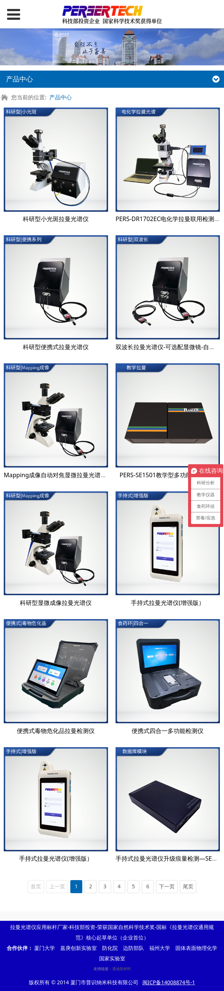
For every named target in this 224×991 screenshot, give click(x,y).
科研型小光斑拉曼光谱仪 (56, 219)
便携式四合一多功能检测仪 (167, 731)
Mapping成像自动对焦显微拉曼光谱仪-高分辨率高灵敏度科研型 (89, 475)
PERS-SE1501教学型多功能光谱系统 (168, 475)
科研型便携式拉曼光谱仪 (56, 347)
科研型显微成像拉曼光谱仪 (56, 603)
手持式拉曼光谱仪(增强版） (168, 603)
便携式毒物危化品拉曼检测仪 (56, 731)
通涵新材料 (121, 968)
